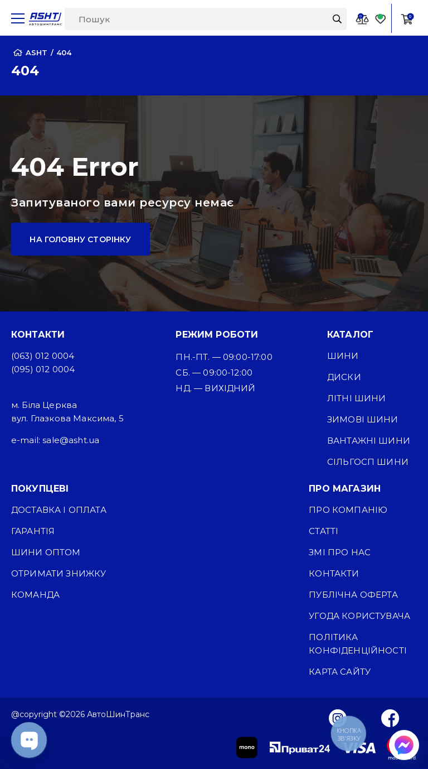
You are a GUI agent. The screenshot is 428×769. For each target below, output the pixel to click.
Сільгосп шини (367, 461)
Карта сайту (340, 671)
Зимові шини (362, 419)
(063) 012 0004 (42, 355)
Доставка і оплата (58, 509)
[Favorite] (380, 18)
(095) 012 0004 (43, 369)
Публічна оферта (353, 594)
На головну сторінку (80, 239)
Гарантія (33, 531)
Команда (35, 594)
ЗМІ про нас (340, 552)
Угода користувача (359, 616)
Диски (344, 377)
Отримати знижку (58, 573)
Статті (323, 531)
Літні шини (356, 398)
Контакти (334, 573)
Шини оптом (46, 552)
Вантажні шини (368, 440)
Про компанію (348, 509)
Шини (343, 355)
